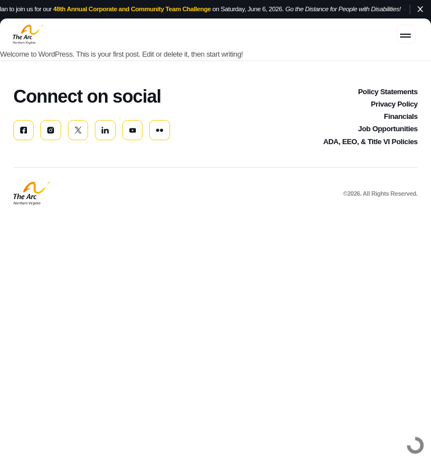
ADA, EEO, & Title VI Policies (370, 150)
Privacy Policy (394, 113)
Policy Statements (388, 100)
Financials (401, 125)
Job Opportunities (388, 137)
